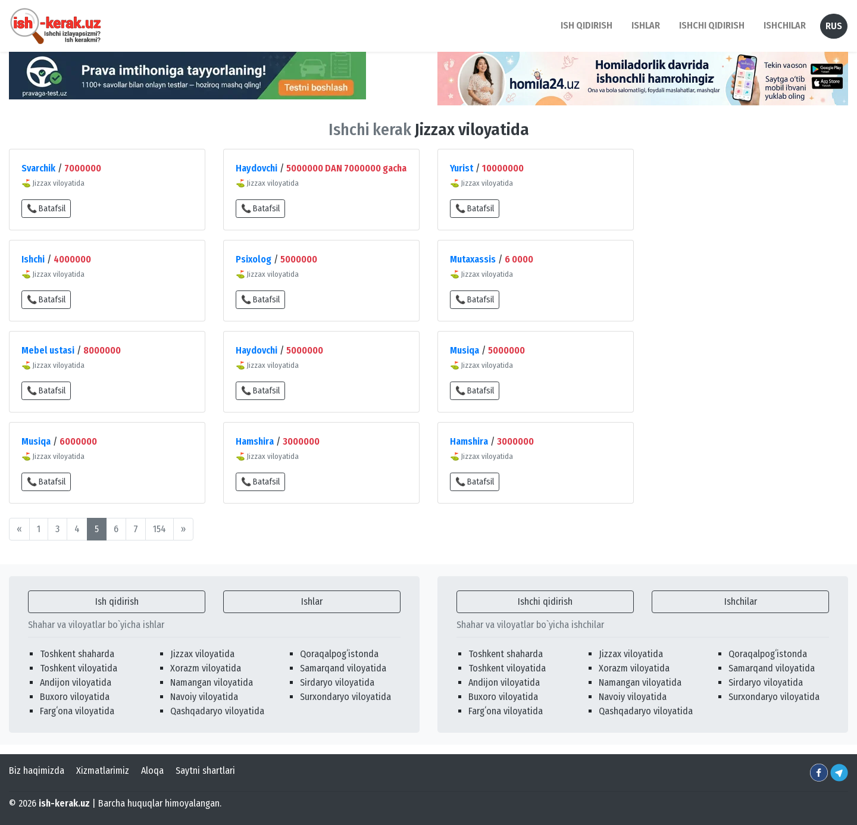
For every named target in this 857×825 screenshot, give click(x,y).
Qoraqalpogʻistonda (339, 654)
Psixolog (253, 259)
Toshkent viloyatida (78, 668)
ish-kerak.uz (64, 803)
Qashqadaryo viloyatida (217, 711)
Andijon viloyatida (75, 682)
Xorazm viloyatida (205, 668)
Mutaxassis (473, 259)
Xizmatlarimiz (102, 770)
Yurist (461, 168)
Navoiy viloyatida (204, 696)
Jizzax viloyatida (202, 654)
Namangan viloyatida (211, 682)
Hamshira (255, 441)
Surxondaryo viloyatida (345, 696)
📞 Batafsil (46, 209)
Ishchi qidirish (712, 25)
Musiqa (464, 350)
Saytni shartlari (205, 770)
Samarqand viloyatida (343, 668)
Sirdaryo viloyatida (337, 682)
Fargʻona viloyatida (77, 711)
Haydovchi (256, 168)
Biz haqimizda (36, 770)
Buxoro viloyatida (75, 696)
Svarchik (38, 168)
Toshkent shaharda (77, 654)
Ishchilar (740, 601)
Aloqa (152, 770)
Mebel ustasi (47, 350)
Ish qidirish (117, 601)
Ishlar (312, 601)
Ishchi (33, 259)
